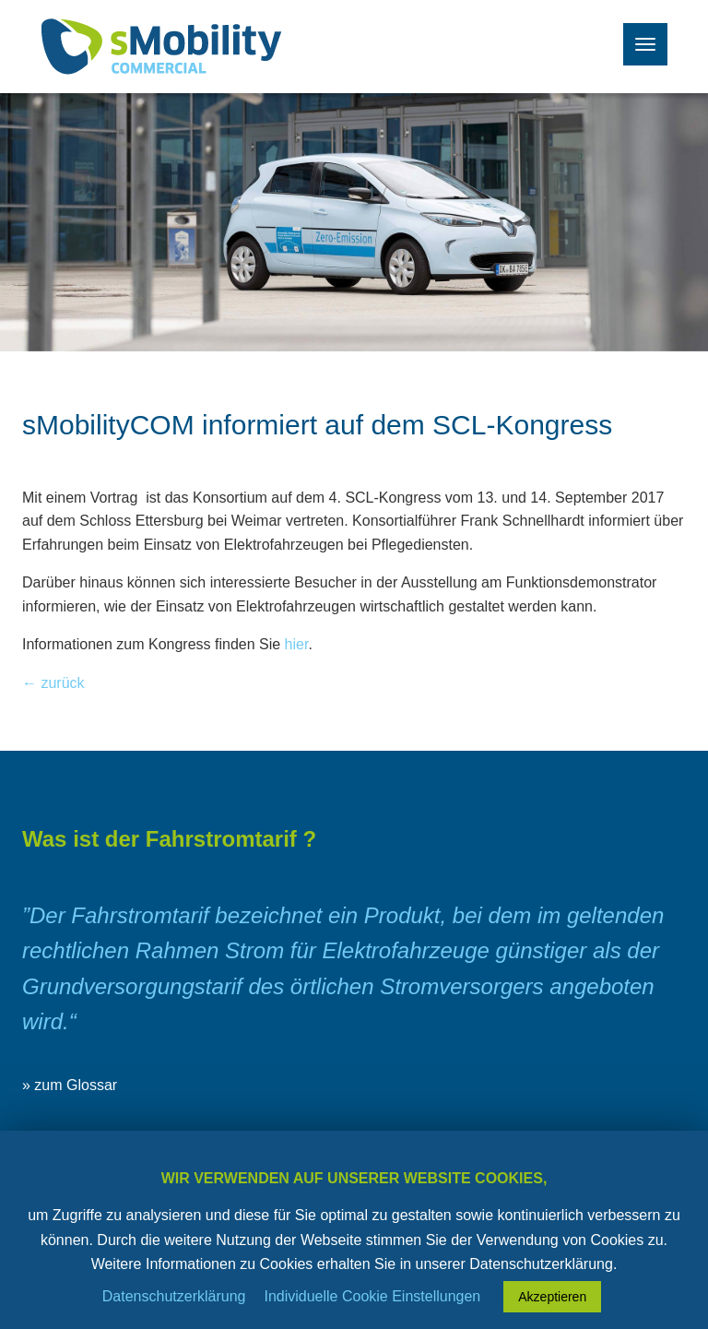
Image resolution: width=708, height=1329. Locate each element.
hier (297, 644)
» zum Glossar (69, 1085)
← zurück (53, 683)
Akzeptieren (552, 1296)
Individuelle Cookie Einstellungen (372, 1296)
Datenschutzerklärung (174, 1296)
